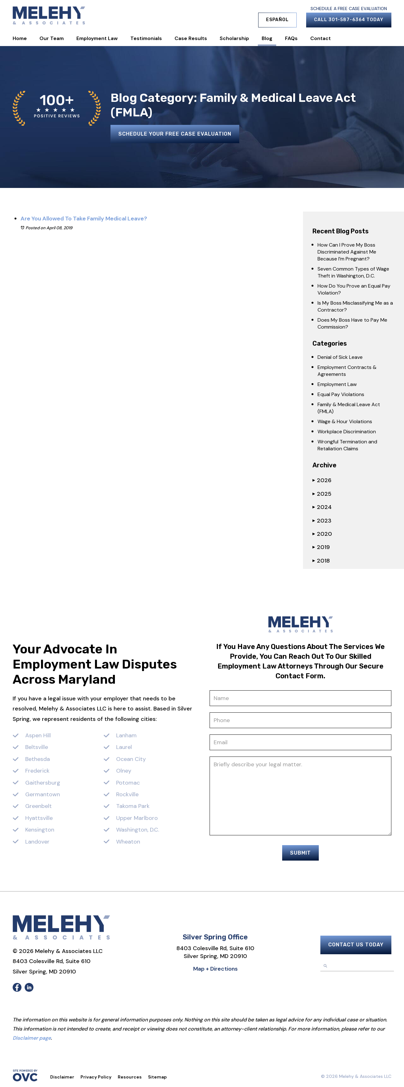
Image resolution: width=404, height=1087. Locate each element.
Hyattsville (39, 818)
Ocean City (131, 759)
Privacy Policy (95, 1077)
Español (277, 19)
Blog (267, 38)
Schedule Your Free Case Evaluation (174, 134)
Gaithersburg (42, 782)
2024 (322, 507)
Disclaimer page (32, 1038)
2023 (321, 520)
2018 (321, 560)
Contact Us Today (355, 945)
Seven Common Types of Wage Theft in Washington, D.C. (353, 272)
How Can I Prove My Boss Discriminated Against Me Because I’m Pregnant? (347, 252)
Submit (300, 853)
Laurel (124, 747)
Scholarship (234, 38)
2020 (322, 534)
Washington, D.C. (137, 829)
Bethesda (37, 759)
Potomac (128, 782)
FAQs (291, 38)
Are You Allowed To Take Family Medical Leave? (84, 218)
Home (20, 38)
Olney (123, 770)
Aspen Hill (38, 735)
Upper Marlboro (137, 818)
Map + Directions (215, 969)
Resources (130, 1077)
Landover (37, 841)
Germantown (42, 794)
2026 (321, 480)
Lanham (126, 735)
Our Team (51, 38)
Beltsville (36, 747)
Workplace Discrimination (347, 431)
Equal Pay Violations (341, 394)
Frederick (37, 770)
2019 (321, 547)
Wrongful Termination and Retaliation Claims (347, 445)
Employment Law (97, 38)
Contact (320, 38)
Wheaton (128, 841)
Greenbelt (38, 806)
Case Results (191, 38)
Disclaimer (62, 1077)
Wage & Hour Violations (345, 421)
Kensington (39, 829)
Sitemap (157, 1077)
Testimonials (146, 38)
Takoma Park (133, 806)
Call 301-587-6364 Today (348, 19)
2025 (321, 494)
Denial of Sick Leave (340, 357)
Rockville (127, 794)
